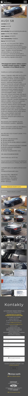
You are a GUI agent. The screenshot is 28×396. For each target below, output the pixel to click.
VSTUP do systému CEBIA (14, 392)
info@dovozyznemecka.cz (15, 322)
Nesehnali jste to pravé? (14, 191)
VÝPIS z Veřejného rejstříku (14, 374)
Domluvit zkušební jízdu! (14, 186)
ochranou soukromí (14, 365)
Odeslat (14, 368)
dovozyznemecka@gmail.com (15, 324)
